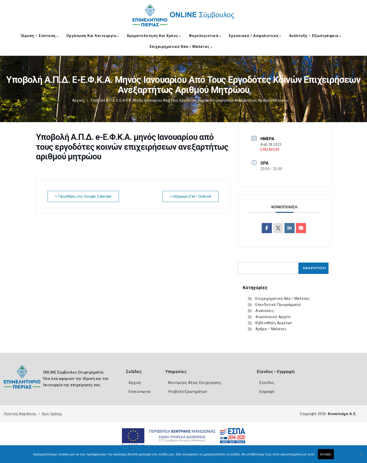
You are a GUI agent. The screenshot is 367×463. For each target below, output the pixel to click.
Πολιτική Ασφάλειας (20, 414)
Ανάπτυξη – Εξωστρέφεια (315, 35)
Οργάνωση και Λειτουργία (92, 35)
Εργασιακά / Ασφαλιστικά (255, 35)
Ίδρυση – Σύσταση (39, 35)
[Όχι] (360, 457)
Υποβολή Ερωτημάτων (187, 391)
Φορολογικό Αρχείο (273, 316)
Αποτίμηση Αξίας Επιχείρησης (194, 382)
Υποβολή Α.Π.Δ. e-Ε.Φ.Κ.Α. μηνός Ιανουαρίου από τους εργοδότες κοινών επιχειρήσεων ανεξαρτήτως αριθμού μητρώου (190, 100)
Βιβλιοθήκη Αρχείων (273, 323)
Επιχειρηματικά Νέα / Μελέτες (181, 46)
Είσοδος (266, 382)
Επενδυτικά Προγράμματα (277, 304)
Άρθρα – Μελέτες (271, 329)
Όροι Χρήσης (52, 414)
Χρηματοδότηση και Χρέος (154, 35)
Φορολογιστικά (205, 35)
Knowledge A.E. (342, 414)
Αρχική (78, 100)
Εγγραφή (266, 391)
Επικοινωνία (139, 391)
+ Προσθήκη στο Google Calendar (83, 196)
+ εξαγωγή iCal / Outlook (190, 196)
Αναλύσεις (264, 310)
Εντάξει (326, 454)
